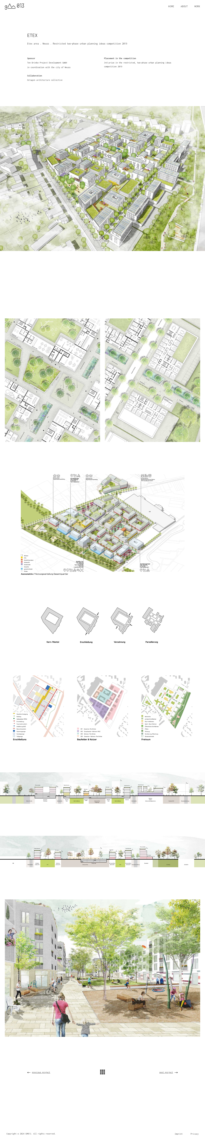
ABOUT (184, 6)
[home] (14, 7)
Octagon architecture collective (44, 80)
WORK (197, 6)
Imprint (179, 1134)
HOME (171, 6)
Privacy (195, 1134)
